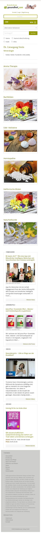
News (7, 465)
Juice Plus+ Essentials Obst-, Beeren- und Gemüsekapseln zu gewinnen (20, 310)
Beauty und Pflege (11, 459)
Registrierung (25, 12)
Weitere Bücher (30, 446)
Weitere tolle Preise (29, 344)
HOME (6, 22)
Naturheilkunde (10, 220)
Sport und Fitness (11, 461)
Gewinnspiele (9, 471)
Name (8, 38)
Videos (8, 469)
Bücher (8, 467)
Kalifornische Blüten (12, 189)
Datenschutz (9, 520)
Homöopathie (9, 158)
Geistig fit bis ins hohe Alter (16, 408)
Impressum (9, 518)
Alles (15, 42)
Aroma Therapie (10, 66)
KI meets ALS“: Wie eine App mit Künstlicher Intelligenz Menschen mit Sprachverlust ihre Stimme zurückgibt (20, 258)
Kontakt (14, 12)
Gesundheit (9, 456)
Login (19, 12)
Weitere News (30, 300)
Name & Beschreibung (21, 38)
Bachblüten (8, 97)
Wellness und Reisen (12, 463)
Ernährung (9, 458)
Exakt (7, 42)
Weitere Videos (30, 399)
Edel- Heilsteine (10, 128)
